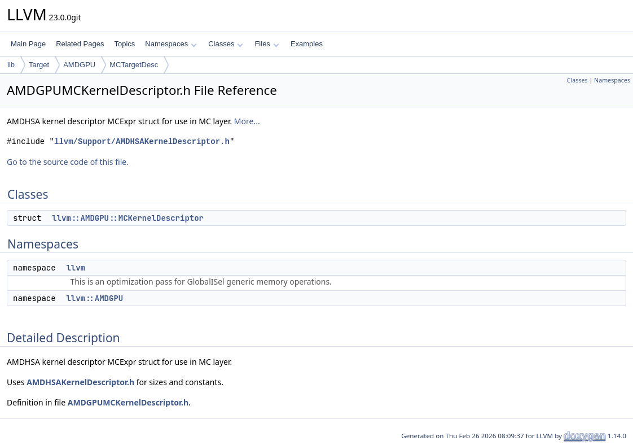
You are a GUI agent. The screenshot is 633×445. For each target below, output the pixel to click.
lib (11, 64)
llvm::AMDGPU (94, 298)
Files (266, 44)
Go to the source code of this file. (68, 161)
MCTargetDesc (133, 64)
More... (247, 121)
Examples (307, 44)
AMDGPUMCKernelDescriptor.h (128, 402)
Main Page (28, 44)
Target (39, 64)
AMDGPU (79, 64)
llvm (75, 268)
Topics (124, 44)
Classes (225, 44)
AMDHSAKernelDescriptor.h (80, 382)
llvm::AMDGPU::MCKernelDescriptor (128, 218)
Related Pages (80, 44)
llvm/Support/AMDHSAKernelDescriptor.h (142, 141)
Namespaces (170, 44)
